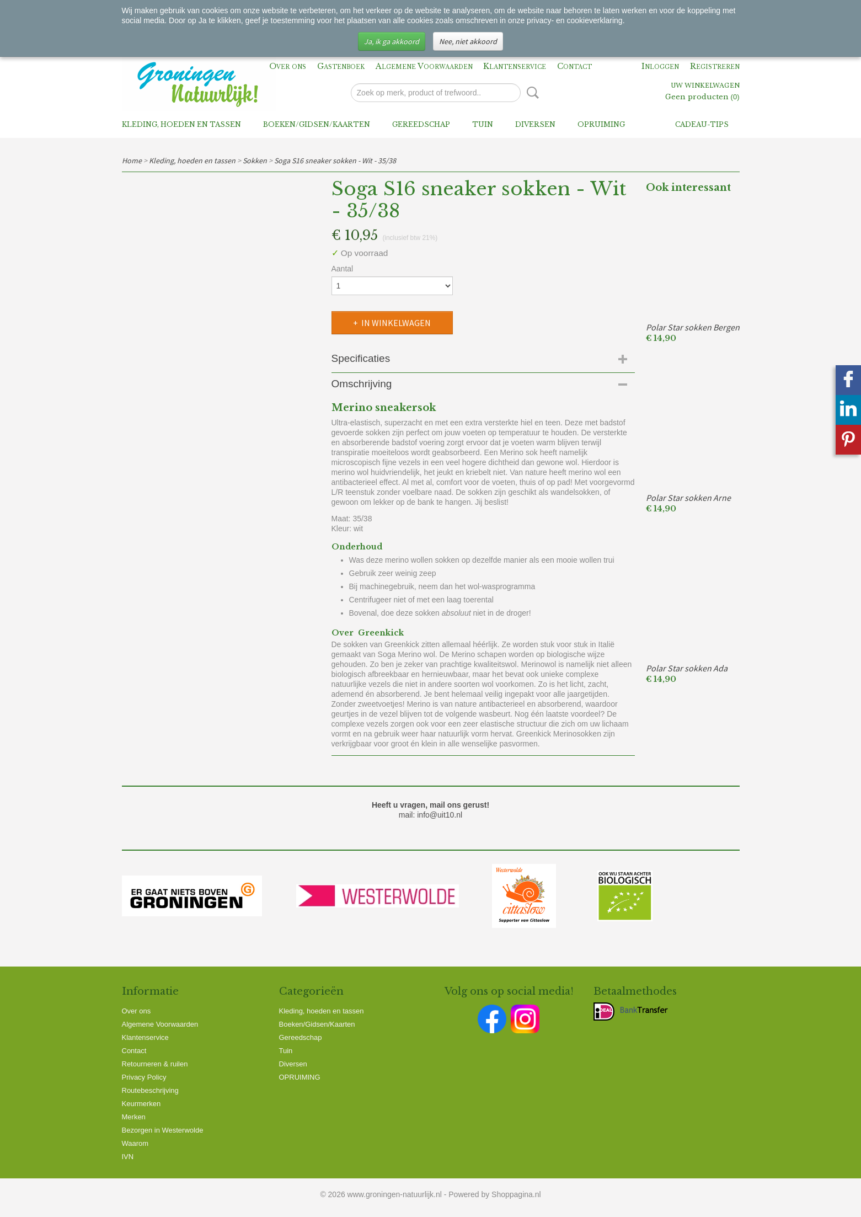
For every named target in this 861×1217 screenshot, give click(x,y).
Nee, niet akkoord (468, 41)
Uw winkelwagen (705, 86)
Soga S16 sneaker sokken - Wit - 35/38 (335, 161)
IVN (128, 1156)
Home (132, 161)
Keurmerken (141, 1103)
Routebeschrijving (150, 1090)
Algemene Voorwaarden (424, 66)
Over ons (287, 66)
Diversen (535, 124)
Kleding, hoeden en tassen (181, 124)
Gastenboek (341, 66)
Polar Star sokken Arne (688, 497)
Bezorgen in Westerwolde (163, 1130)
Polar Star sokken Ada (687, 668)
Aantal (342, 268)
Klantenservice (514, 66)
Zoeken (530, 92)
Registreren (715, 66)
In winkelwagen (396, 322)
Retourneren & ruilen (155, 1064)
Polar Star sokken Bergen (693, 327)
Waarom (135, 1143)
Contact (574, 66)
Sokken (255, 161)
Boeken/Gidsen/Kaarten (316, 124)
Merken (134, 1117)
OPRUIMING (601, 124)
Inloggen (660, 66)
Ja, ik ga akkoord (391, 41)
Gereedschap (421, 124)
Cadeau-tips (702, 124)
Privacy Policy (144, 1077)
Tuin (482, 124)
